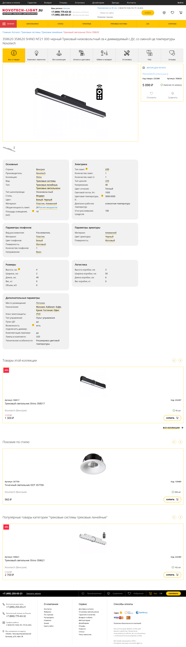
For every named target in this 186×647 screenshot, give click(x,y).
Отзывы (63, 2)
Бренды (115, 2)
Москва (66, 8)
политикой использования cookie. (128, 635)
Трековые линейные (52, 32)
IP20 (38, 314)
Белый (39, 199)
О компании (51, 604)
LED (107, 169)
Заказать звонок (33, 593)
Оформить (173, 594)
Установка (80, 2)
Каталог (8, 23)
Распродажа (49, 617)
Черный (48, 199)
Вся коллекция (173, 427)
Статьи (81, 631)
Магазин (40, 306)
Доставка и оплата (11, 2)
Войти (180, 2)
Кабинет (50, 306)
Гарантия (32, 2)
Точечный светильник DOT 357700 (24, 485)
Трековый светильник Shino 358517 (25, 403)
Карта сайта (48, 626)
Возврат (48, 2)
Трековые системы (30, 32)
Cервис (83, 604)
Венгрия (40, 169)
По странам (48, 614)
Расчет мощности (48, 207)
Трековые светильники (48, 188)
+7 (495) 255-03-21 (70, 14)
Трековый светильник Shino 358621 (25, 560)
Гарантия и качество (87, 614)
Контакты (131, 2)
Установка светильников (89, 612)
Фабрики (47, 612)
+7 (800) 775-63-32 (70, 11)
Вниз (38, 251)
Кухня (39, 310)
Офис (56, 310)
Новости (82, 629)
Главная (7, 32)
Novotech (41, 173)
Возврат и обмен (85, 617)
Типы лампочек (85, 634)
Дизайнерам (98, 2)
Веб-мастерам (84, 620)
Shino (39, 177)
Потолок (40, 303)
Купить (172, 418)
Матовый (41, 244)
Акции (46, 623)
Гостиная (48, 310)
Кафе (58, 306)
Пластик (40, 203)
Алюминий (51, 203)
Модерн (40, 195)
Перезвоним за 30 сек (107, 8)
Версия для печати (156, 68)
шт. (153, 593)
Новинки (47, 620)
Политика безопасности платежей (127, 623)
